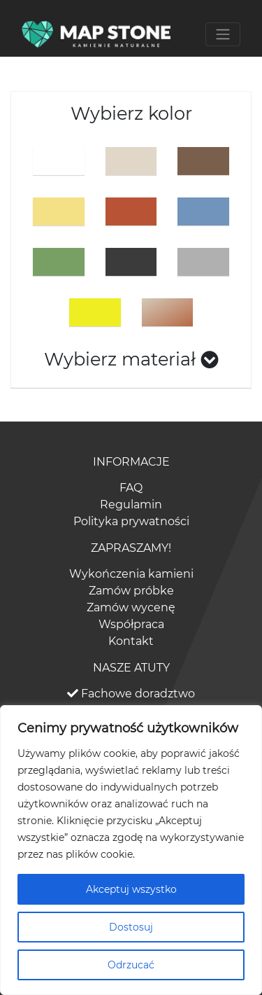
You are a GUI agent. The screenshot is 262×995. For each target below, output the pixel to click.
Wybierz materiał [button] (131, 359)
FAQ (131, 487)
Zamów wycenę (131, 607)
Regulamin (131, 504)
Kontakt (131, 641)
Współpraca (131, 624)
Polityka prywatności (131, 521)
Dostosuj (131, 927)
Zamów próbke (131, 590)
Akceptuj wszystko (131, 889)
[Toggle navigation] (222, 34)
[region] (131, 850)
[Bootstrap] (96, 34)
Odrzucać (131, 965)
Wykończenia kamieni (131, 573)
